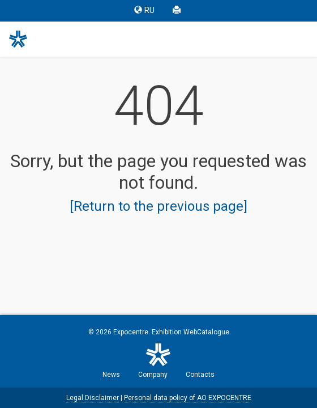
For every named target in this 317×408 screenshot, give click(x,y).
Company (153, 375)
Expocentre (130, 332)
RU (144, 10)
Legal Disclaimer (92, 398)
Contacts (200, 375)
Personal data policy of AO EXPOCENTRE (187, 398)
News (111, 375)
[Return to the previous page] (158, 206)
